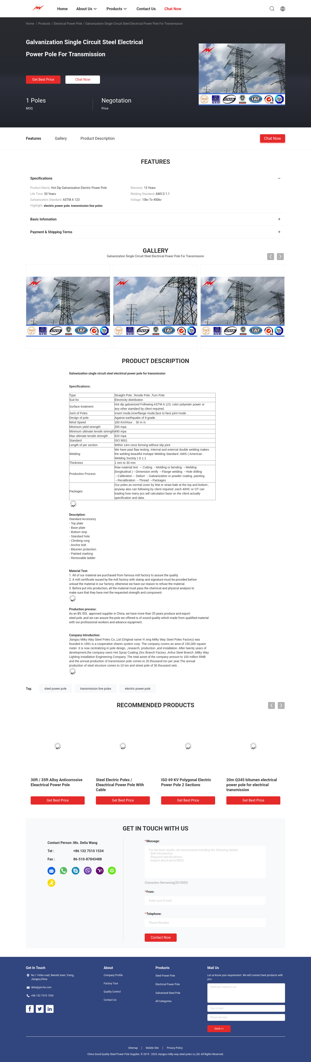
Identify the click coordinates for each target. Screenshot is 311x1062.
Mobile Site (152, 1047)
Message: (153, 841)
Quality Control (112, 991)
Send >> (219, 1028)
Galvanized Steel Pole (168, 993)
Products (44, 23)
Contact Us (110, 999)
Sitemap (133, 1047)
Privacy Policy (175, 1047)
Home (30, 23)
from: (150, 891)
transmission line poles (95, 688)
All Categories (163, 1001)
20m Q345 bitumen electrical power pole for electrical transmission (251, 785)
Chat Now (82, 79)
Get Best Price (43, 79)
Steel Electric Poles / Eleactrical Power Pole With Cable (120, 785)
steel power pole (55, 688)
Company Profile (113, 975)
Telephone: (154, 914)
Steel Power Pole (165, 975)
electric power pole (137, 688)
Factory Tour (111, 983)
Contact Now (161, 937)
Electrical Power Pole (68, 23)
